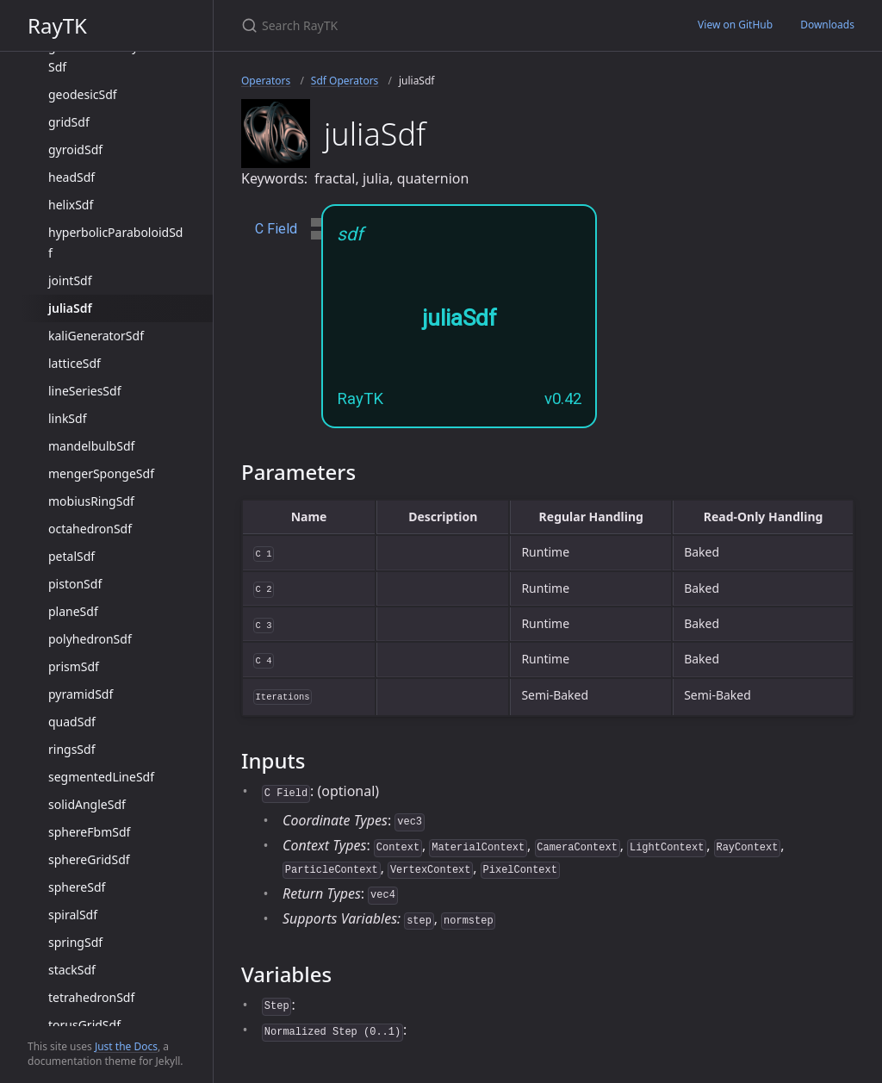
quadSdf (72, 721)
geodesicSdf (82, 94)
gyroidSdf (75, 149)
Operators (265, 80)
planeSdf (73, 611)
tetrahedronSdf (91, 997)
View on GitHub (735, 24)
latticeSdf (74, 363)
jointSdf (70, 280)
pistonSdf (75, 584)
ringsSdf (71, 749)
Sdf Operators (344, 80)
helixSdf (70, 204)
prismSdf (73, 666)
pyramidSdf (80, 694)
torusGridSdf (84, 1025)
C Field (276, 229)
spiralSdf (72, 914)
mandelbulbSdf (91, 446)
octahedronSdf (90, 528)
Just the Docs (126, 1046)
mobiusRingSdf (91, 501)
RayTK (57, 25)
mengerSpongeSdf (101, 473)
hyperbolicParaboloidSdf (115, 242)
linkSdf (67, 418)
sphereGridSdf (89, 859)
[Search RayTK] (444, 25)
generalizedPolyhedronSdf (113, 56)
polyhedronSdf (90, 639)
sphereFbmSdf (89, 832)
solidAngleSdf (87, 804)
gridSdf (69, 122)
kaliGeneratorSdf (96, 335)
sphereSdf (76, 887)
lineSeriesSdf (84, 391)
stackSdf (72, 970)
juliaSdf (70, 308)
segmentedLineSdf (101, 777)
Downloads (827, 24)
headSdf (71, 177)
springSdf (75, 942)
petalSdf (71, 556)
